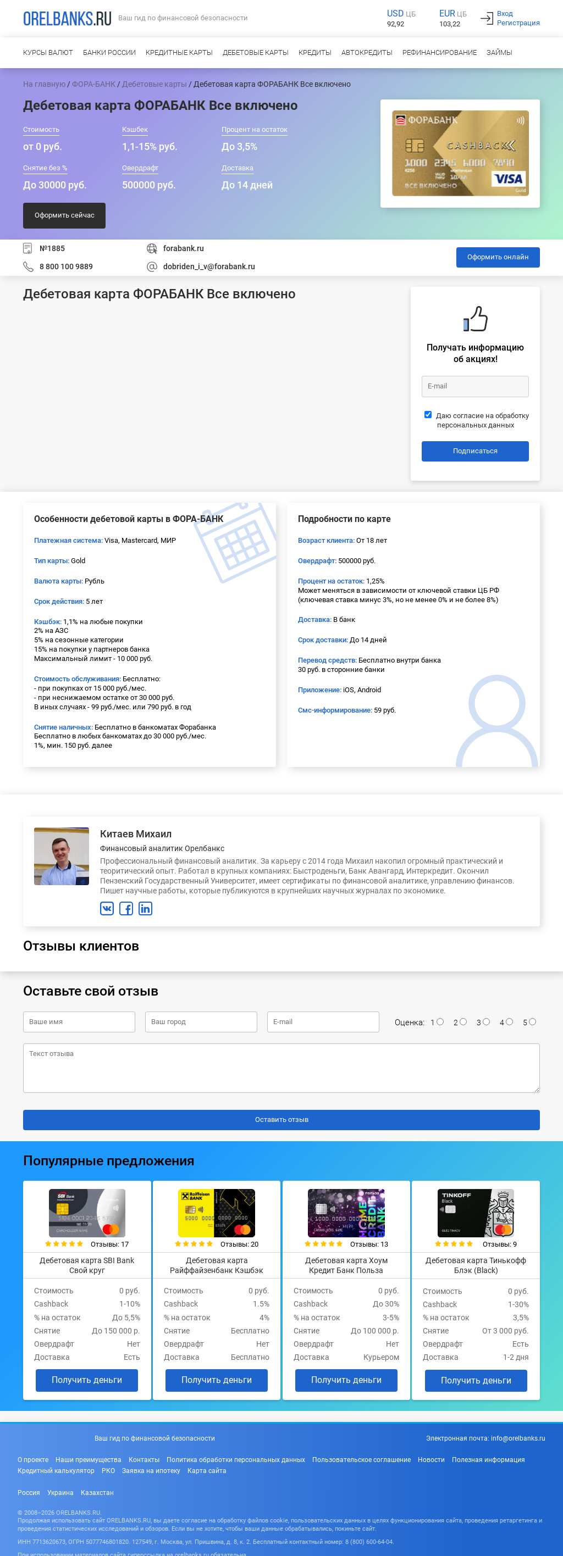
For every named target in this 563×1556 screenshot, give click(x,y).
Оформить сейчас (65, 215)
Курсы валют (48, 52)
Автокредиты (367, 52)
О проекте (33, 1456)
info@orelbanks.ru (518, 1435)
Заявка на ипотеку (151, 1467)
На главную (44, 84)
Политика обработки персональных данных (236, 1456)
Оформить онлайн (498, 257)
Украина (60, 1489)
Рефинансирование (439, 52)
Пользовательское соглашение (361, 1456)
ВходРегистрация (518, 18)
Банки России (109, 52)
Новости (431, 1456)
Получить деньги (82, 1376)
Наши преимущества (89, 1456)
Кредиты (315, 52)
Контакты (144, 1456)
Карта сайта (207, 1467)
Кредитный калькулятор (56, 1467)
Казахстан (97, 1489)
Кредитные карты (179, 52)
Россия (29, 1489)
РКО (108, 1467)
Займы (499, 52)
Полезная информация (488, 1456)
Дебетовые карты (256, 52)
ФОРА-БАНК (93, 84)
